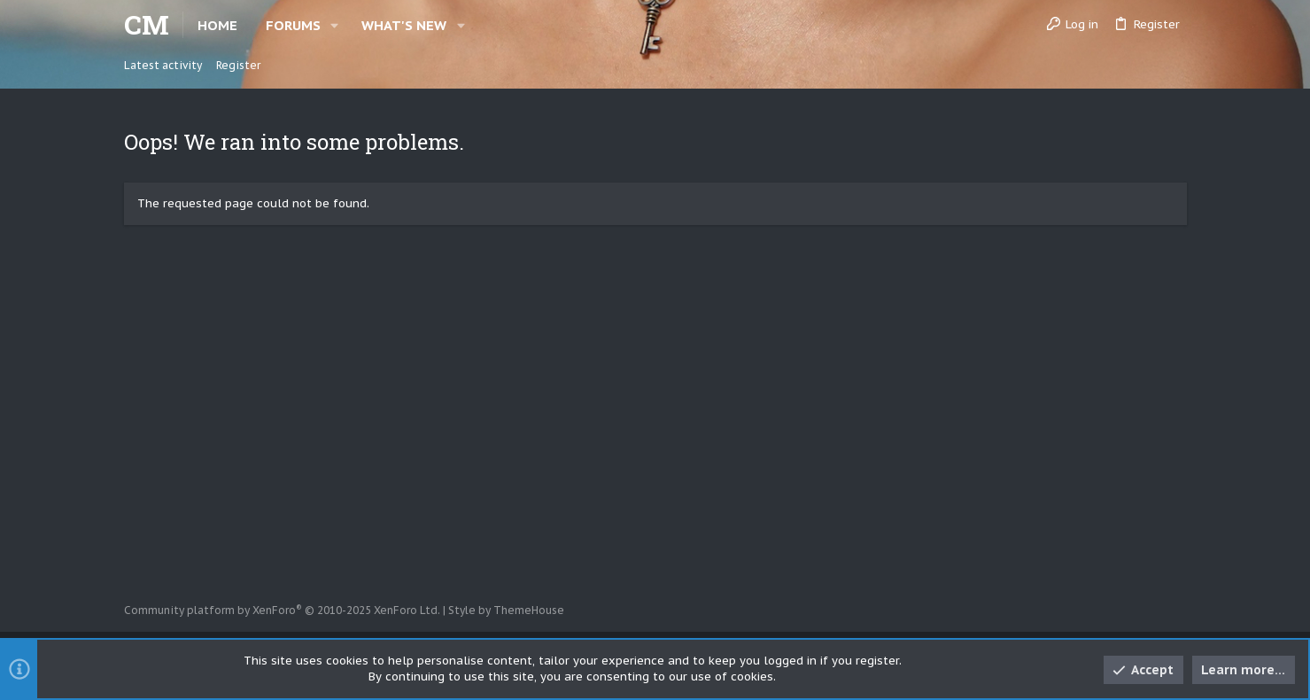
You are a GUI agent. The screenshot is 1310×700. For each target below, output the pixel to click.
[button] (335, 25)
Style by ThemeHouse (506, 610)
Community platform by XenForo (282, 610)
